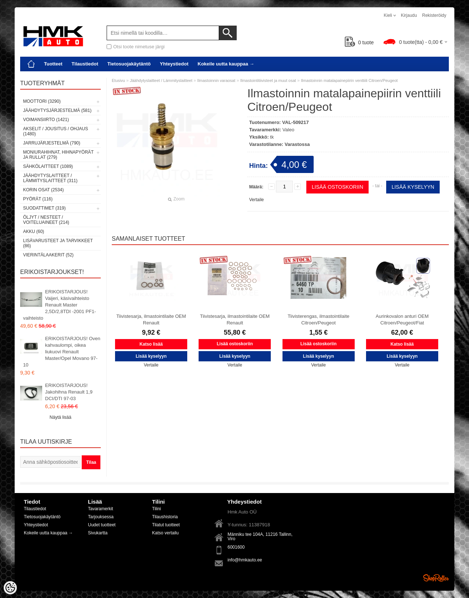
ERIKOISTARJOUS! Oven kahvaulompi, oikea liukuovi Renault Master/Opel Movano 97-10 (61, 352)
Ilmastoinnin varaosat (216, 80)
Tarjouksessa (101, 517)
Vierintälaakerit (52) (48, 254)
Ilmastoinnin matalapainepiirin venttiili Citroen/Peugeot (349, 80)
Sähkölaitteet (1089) (48, 166)
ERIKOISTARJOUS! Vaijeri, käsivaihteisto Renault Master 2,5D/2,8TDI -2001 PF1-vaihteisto (59, 305)
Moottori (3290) (41, 101)
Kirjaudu (409, 15)
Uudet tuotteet (101, 525)
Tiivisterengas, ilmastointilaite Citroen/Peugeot (319, 319)
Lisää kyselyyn (413, 187)
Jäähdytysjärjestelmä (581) (57, 110)
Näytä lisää (60, 417)
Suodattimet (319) (44, 208)
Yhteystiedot (174, 64)
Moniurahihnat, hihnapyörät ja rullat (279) (58, 155)
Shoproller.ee (436, 578)
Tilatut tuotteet (166, 525)
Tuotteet (53, 64)
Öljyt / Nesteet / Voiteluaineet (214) (46, 220)
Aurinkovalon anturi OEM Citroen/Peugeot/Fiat (402, 319)
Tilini (156, 509)
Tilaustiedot (84, 64)
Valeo (288, 129)
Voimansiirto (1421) (46, 119)
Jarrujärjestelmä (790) (51, 143)
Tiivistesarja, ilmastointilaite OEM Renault (151, 319)
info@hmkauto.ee (245, 560)
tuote (359, 42)
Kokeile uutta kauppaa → (225, 64)
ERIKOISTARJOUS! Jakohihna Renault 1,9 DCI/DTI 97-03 (68, 392)
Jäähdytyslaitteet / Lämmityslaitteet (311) (50, 178)
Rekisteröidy (434, 15)
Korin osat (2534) (43, 189)
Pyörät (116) (37, 199)
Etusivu (118, 80)
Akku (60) (33, 231)
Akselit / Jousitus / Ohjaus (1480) (55, 131)
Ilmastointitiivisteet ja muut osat (268, 80)
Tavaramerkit (100, 509)
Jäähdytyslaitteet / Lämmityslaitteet (161, 80)
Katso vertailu (165, 533)
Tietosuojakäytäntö (129, 64)
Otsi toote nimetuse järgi (139, 46)
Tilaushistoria (165, 517)
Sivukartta (97, 533)
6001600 (236, 547)
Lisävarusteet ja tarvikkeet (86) (58, 243)
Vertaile (256, 199)
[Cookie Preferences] (10, 587)
